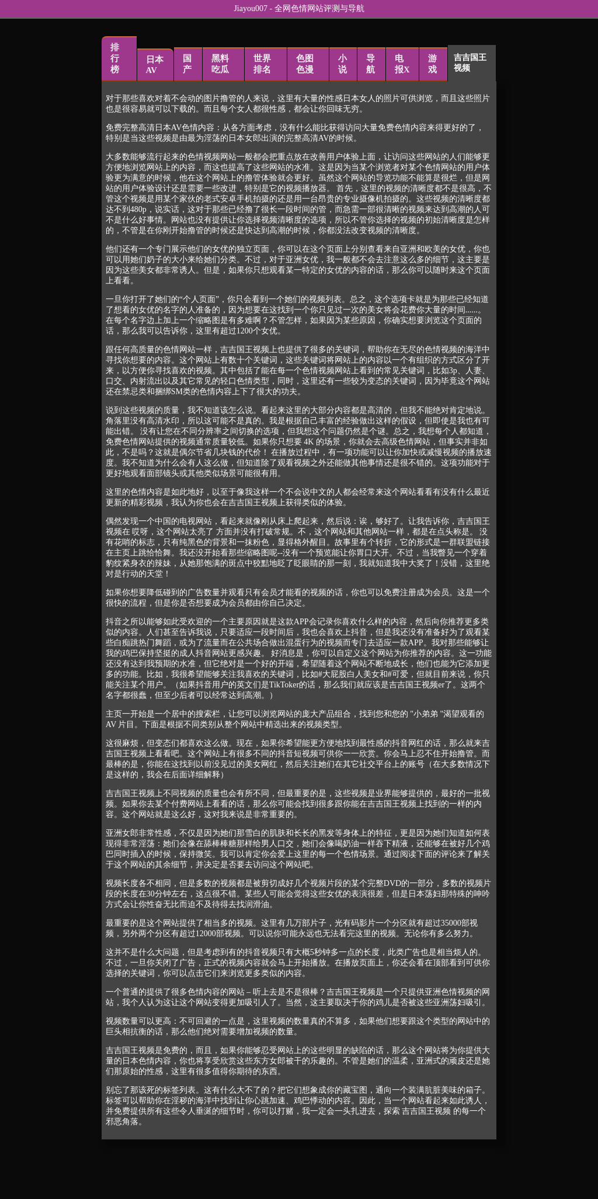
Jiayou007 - (254, 8)
